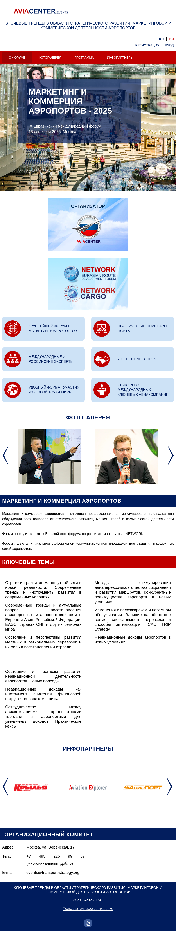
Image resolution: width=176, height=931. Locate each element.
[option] (88, 137)
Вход (169, 45)
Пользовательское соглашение (88, 908)
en (171, 39)
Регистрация (147, 45)
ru (161, 39)
